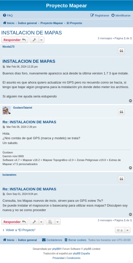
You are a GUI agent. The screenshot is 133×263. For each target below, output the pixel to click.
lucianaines (9, 174)
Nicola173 (8, 46)
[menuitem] (8, 15)
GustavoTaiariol (22, 107)
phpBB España (81, 253)
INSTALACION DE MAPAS (31, 32)
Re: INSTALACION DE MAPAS (29, 122)
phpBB (56, 249)
